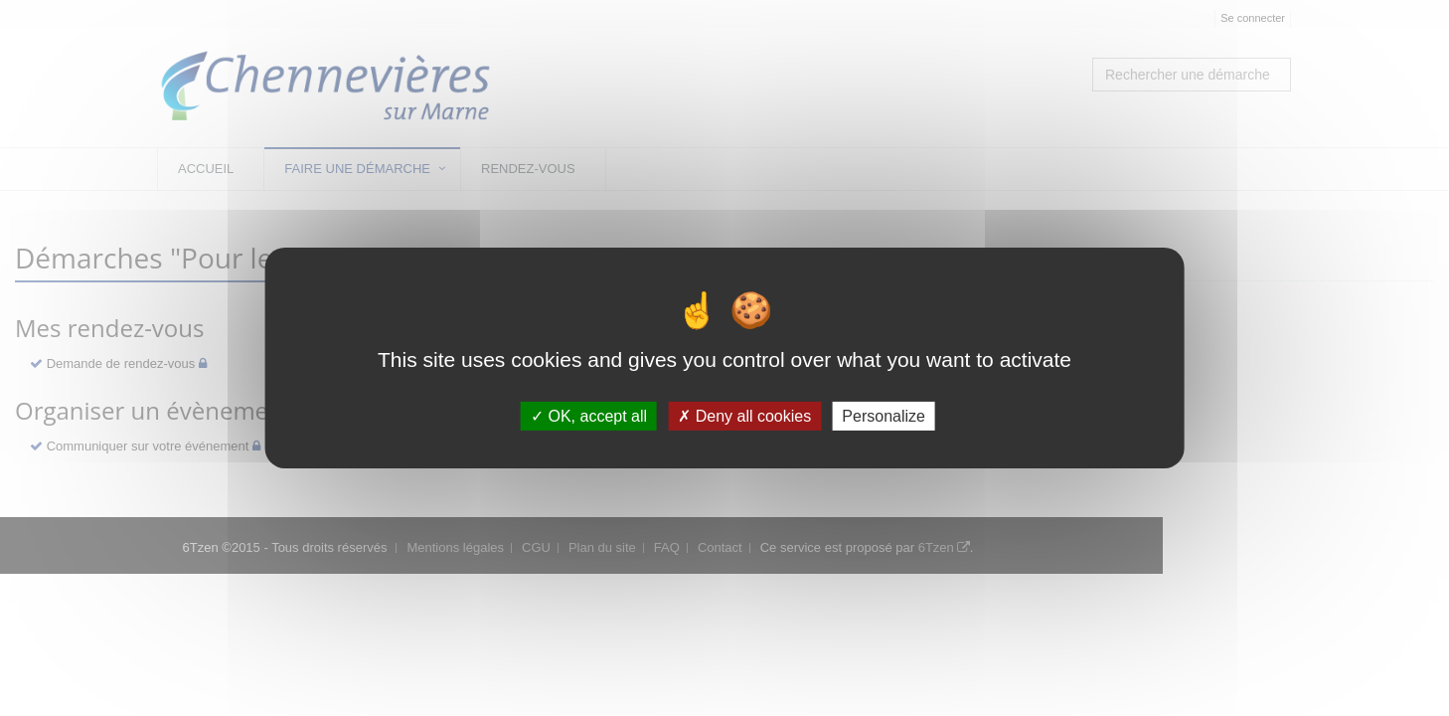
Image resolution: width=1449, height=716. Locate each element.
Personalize (883, 416)
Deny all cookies (744, 416)
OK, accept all (589, 416)
